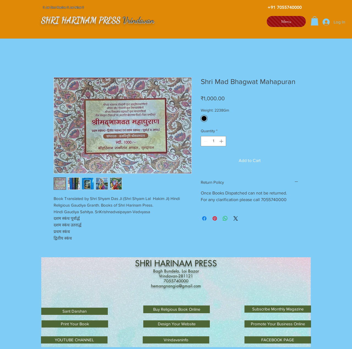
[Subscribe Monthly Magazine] (277, 309)
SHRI (144, 263)
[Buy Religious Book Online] (176, 309)
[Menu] (286, 21)
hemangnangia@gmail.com (176, 285)
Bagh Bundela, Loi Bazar (176, 271)
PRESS (206, 263)
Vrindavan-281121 (176, 275)
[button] (314, 20)
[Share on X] (235, 218)
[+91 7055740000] (284, 7)
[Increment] (221, 141)
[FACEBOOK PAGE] (277, 339)
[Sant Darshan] (74, 311)
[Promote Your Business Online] (277, 324)
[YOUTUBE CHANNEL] (74, 339)
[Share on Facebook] (204, 218)
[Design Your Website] (176, 324)
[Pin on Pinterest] (214, 218)
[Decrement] (205, 141)
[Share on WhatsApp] (225, 218)
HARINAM (174, 263)
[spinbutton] (213, 141)
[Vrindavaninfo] (176, 339)
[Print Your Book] (75, 324)
